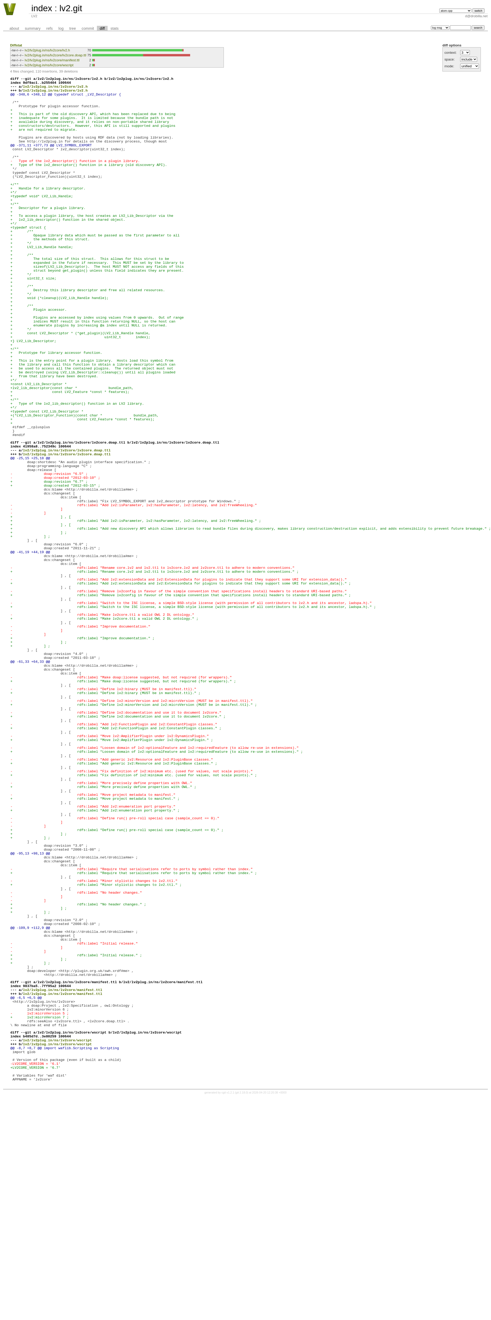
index (41, 8)
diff (102, 28)
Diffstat (16, 45)
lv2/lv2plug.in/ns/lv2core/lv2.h (47, 50)
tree (72, 28)
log (61, 28)
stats (114, 28)
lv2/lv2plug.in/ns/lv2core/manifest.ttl (52, 60)
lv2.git (70, 8)
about (14, 28)
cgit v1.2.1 (227, 1291)
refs (49, 28)
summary (32, 28)
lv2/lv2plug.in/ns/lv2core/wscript (49, 65)
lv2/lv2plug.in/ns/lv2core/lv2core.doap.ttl (55, 55)
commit (88, 28)
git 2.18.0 (241, 1291)
